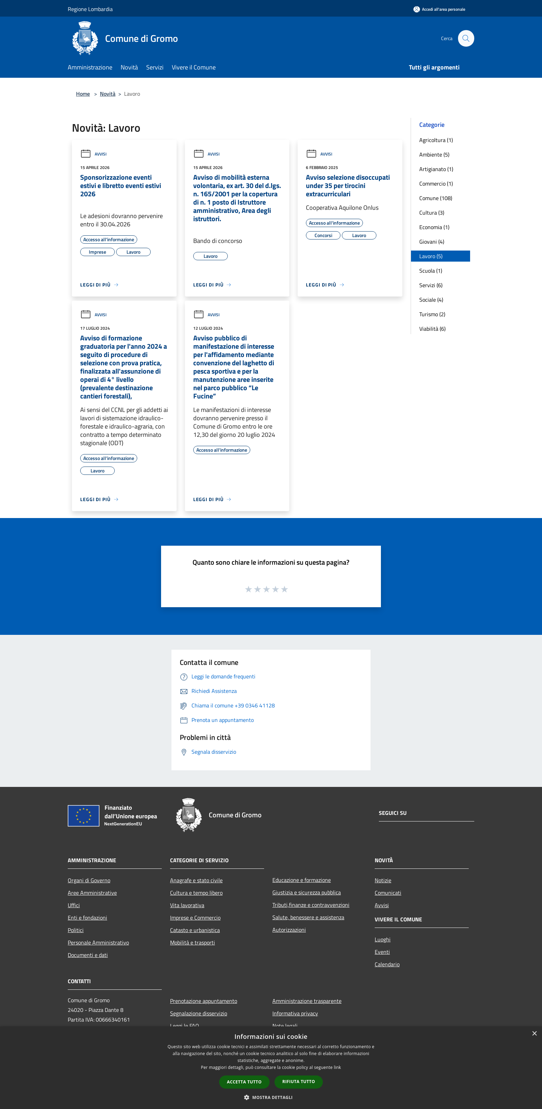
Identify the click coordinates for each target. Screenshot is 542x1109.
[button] (271, 1097)
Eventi (382, 952)
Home (83, 94)
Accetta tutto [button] (244, 1082)
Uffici (74, 905)
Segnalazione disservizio (198, 1013)
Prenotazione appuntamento (203, 1001)
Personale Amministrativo (98, 942)
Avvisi (93, 154)
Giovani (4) (431, 241)
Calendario (387, 964)
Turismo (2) (432, 314)
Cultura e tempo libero (196, 893)
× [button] (534, 1033)
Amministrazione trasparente (307, 1001)
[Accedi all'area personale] (439, 9)
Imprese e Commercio (195, 917)
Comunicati (388, 893)
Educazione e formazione (301, 880)
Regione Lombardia (90, 9)
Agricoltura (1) (436, 140)
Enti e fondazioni (87, 917)
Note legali (285, 1026)
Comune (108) (435, 198)
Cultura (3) (431, 212)
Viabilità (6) (432, 329)
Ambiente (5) (434, 154)
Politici (76, 930)
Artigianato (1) (436, 169)
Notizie (383, 880)
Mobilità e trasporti (192, 942)
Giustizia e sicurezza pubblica (306, 892)
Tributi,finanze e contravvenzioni (310, 905)
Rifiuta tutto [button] (298, 1081)
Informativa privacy (295, 1013)
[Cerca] (466, 38)
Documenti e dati (88, 955)
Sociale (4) (431, 299)
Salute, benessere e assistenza (308, 917)
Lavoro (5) (430, 256)
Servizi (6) (430, 285)
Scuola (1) (430, 270)
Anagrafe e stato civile (196, 880)
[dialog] (271, 1067)
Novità (107, 94)
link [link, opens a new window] (337, 1067)
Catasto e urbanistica (195, 930)
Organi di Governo (89, 880)
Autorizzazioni (289, 929)
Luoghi (383, 939)
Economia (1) (434, 227)
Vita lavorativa (187, 905)
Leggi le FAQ (184, 1026)
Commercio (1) (436, 183)
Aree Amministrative (92, 893)
